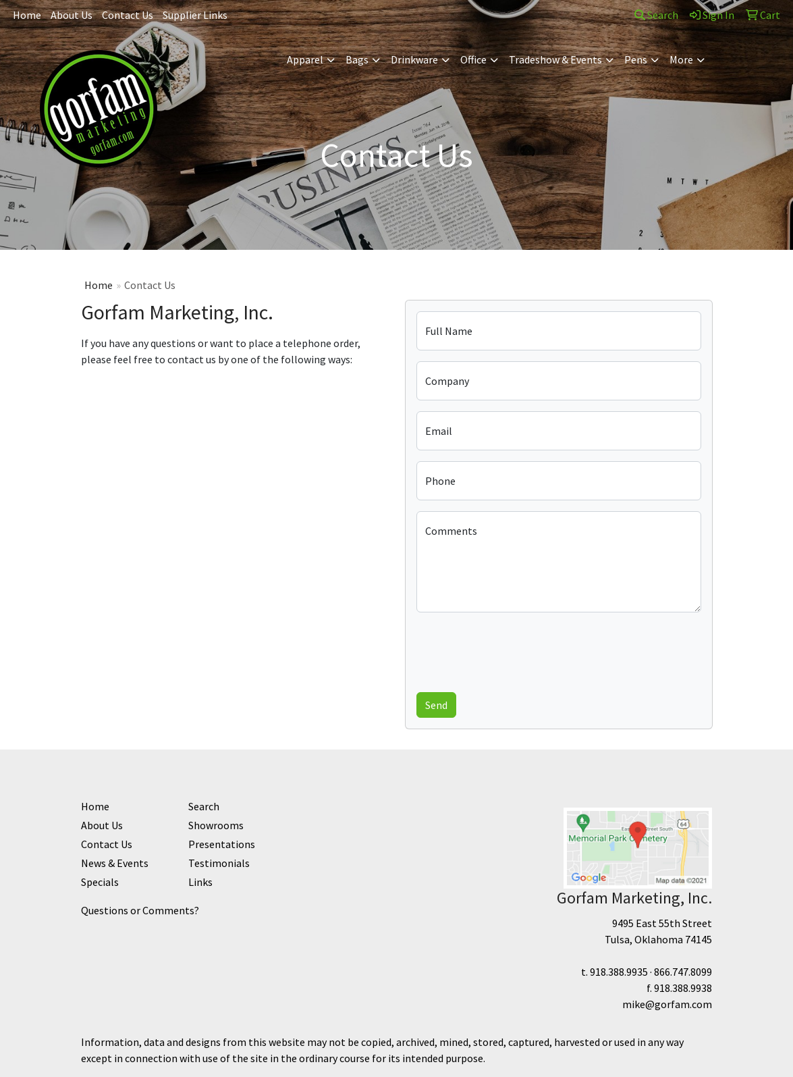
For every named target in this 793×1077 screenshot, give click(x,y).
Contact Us (127, 15)
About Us (71, 15)
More (681, 59)
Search (656, 15)
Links (200, 882)
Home (27, 15)
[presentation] (519, 649)
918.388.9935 (619, 971)
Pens (635, 59)
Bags (357, 59)
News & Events (114, 863)
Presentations (221, 844)
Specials (100, 882)
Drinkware (414, 59)
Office (473, 59)
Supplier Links (195, 15)
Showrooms (216, 825)
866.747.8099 (683, 971)
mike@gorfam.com (667, 1004)
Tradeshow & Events (555, 59)
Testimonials (219, 863)
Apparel (305, 59)
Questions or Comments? (140, 910)
